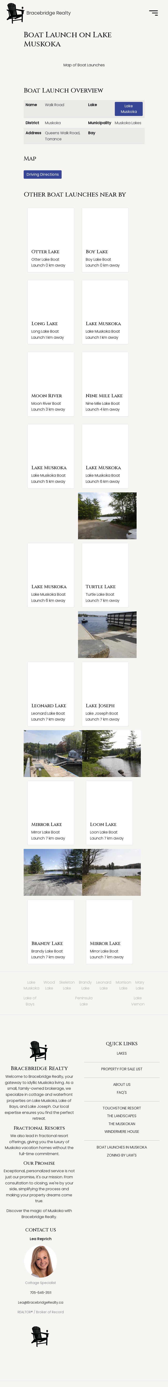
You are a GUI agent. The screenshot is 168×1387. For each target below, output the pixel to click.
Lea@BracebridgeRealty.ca (40, 1302)
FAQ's (122, 1092)
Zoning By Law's (122, 1155)
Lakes (122, 1053)
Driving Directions (42, 174)
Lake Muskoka (129, 108)
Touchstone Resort (122, 1108)
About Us (122, 1084)
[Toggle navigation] (153, 13)
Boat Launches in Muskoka (122, 1147)
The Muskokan (121, 1124)
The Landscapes (121, 1116)
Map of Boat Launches (84, 65)
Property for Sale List (121, 1069)
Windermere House (122, 1131)
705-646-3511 (40, 1292)
